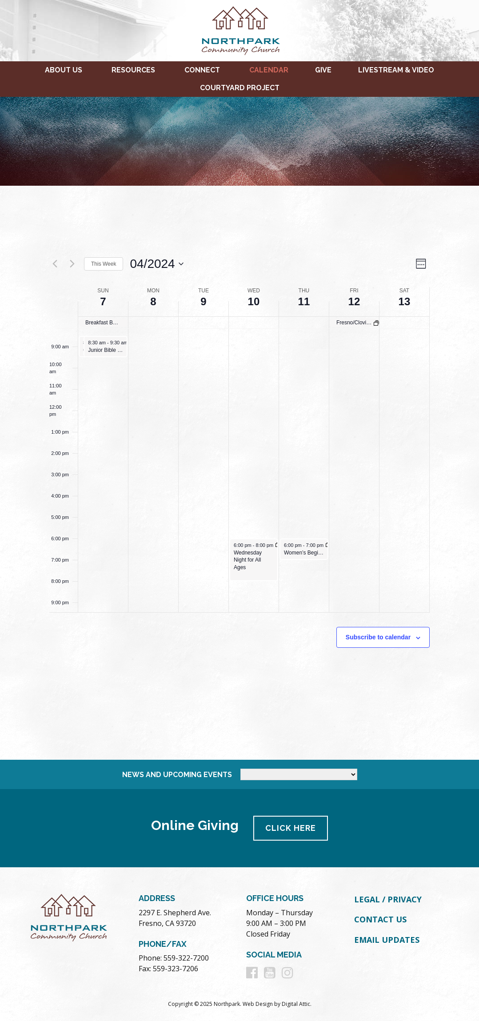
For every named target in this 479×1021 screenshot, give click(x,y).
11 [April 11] (304, 301)
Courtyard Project (239, 88)
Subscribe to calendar (378, 637)
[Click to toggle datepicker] (156, 264)
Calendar (268, 70)
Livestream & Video (396, 70)
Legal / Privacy (388, 899)
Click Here (291, 828)
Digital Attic (296, 1004)
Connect (202, 70)
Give (323, 70)
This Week (103, 264)
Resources (133, 70)
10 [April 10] (254, 301)
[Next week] (72, 264)
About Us (63, 70)
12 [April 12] (354, 301)
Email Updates (386, 939)
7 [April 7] (103, 301)
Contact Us (380, 919)
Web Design (258, 1004)
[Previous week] (54, 264)
